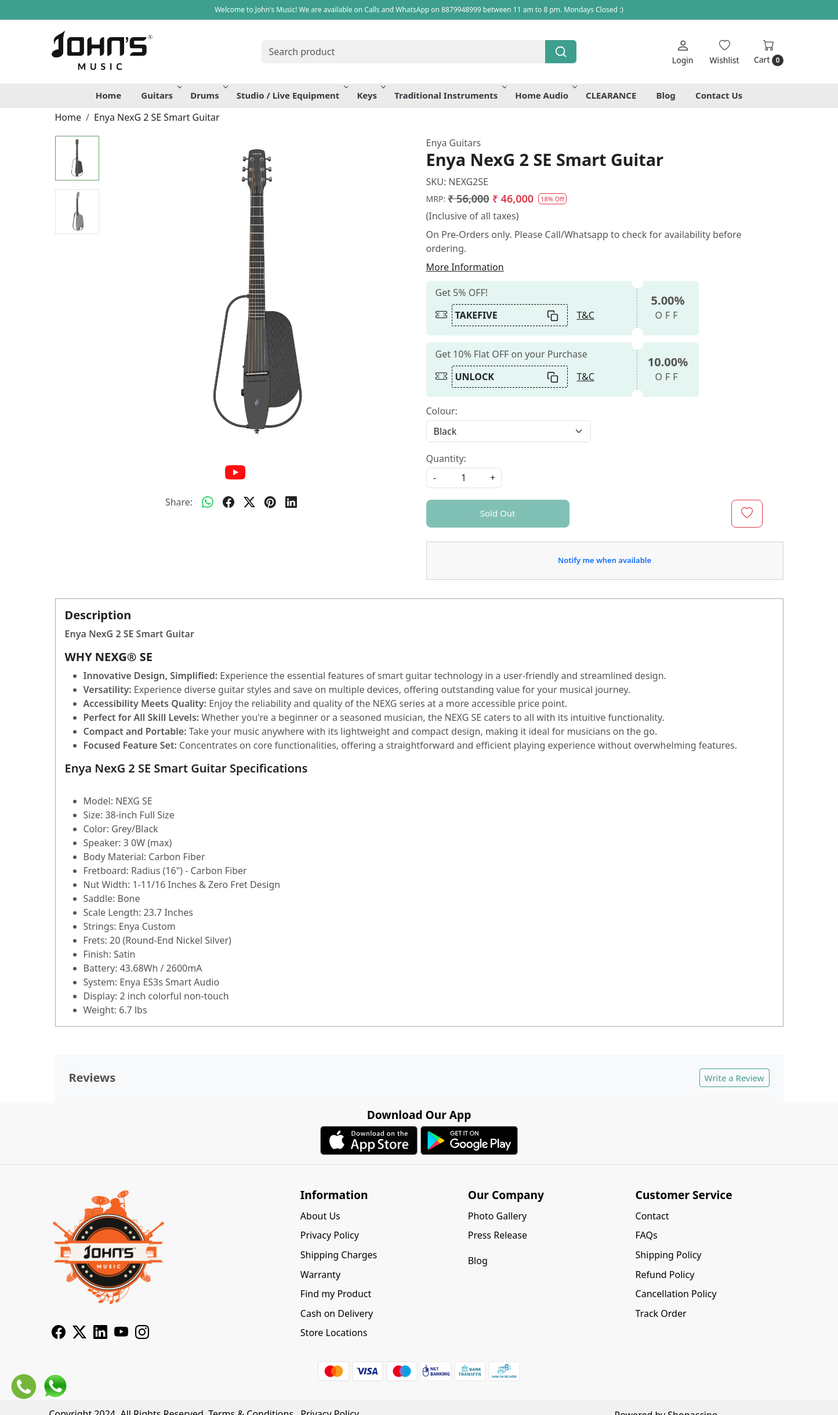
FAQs (647, 1235)
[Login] (683, 52)
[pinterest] (270, 502)
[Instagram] (142, 1333)
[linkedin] (291, 502)
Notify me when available (604, 560)
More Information (465, 267)
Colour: (442, 411)
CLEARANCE (611, 95)
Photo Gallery (497, 1216)
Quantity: (446, 458)
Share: (179, 502)
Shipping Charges (338, 1254)
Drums (208, 95)
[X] (79, 1333)
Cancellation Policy (676, 1293)
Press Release (497, 1235)
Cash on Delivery (336, 1313)
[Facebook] (58, 1333)
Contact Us (718, 95)
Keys (370, 95)
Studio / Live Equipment (292, 95)
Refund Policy (665, 1274)
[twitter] (249, 502)
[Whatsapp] (207, 502)
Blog (666, 95)
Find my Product (335, 1293)
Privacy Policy (329, 1235)
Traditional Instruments (449, 95)
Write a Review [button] (734, 1078)
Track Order (661, 1313)
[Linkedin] (100, 1333)
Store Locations (334, 1332)
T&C (585, 315)
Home (108, 95)
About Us (320, 1216)
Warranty (320, 1274)
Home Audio (545, 95)
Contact (652, 1216)
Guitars (160, 95)
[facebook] (228, 502)
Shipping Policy (669, 1254)
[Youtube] (121, 1333)
